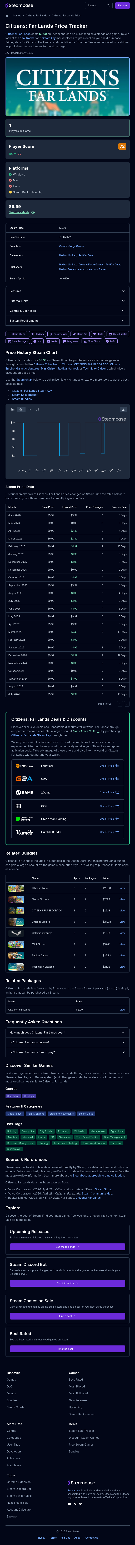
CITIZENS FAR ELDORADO (91, 364)
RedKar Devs (86, 255)
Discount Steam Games (84, 1437)
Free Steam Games (81, 1444)
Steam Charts (15, 1407)
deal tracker (28, 38)
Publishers (14, 1458)
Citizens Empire (41, 921)
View (122, 888)
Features (67, 291)
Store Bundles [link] (118, 334)
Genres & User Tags (67, 311)
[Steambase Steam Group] (75, 1504)
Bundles (12, 1400)
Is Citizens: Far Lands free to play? (67, 1052)
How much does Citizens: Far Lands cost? (67, 1032)
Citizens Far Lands (36, 15)
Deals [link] (98, 334)
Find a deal (67, 1316)
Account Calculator (19, 1509)
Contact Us (92, 1537)
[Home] (7, 15)
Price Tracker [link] (58, 334)
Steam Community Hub (97, 1193)
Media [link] (52, 341)
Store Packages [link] (18, 341)
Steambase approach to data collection (98, 1175)
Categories (14, 1437)
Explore (122, 5)
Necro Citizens (63, 364)
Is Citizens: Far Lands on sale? (67, 1042)
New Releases (78, 1400)
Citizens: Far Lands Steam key (31, 735)
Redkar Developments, (72, 269)
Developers (14, 1451)
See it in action (67, 1283)
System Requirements (67, 321)
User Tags (13, 1444)
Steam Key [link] (80, 334)
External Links (67, 301)
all (37, 409)
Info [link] (37, 341)
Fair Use (65, 1537)
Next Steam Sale (17, 1502)
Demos (11, 1393)
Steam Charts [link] (16, 334)
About (77, 1537)
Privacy (41, 1537)
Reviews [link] (37, 334)
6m (21, 409)
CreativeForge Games (71, 246)
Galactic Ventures (27, 368)
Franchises (14, 1465)
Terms (53, 1537)
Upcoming (75, 1407)
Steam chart (24, 379)
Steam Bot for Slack (20, 1495)
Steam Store (103, 1189)
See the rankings (67, 1246)
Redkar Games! (68, 368)
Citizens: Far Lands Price (66, 15)
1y (29, 409)
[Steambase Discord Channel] (69, 1504)
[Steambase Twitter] (80, 1504)
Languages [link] (70, 341)
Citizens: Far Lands (18, 34)
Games (17, 15)
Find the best (67, 1348)
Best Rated (76, 1379)
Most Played (77, 1386)
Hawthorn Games (97, 269)
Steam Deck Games (81, 1414)
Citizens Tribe (42, 364)
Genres (11, 1430)
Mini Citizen (49, 368)
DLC (9, 1386)
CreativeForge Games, (91, 264)
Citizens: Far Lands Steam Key (32, 390)
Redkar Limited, (68, 255)
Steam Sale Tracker (25, 394)
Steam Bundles (22, 399)
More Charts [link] (92, 341)
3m (13, 409)
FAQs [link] (110, 341)
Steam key (49, 38)
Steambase (74, 1490)
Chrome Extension (19, 1482)
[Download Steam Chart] (123, 409)
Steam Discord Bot (19, 1489)
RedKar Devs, (113, 264)
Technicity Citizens (95, 368)
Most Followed (78, 1393)
